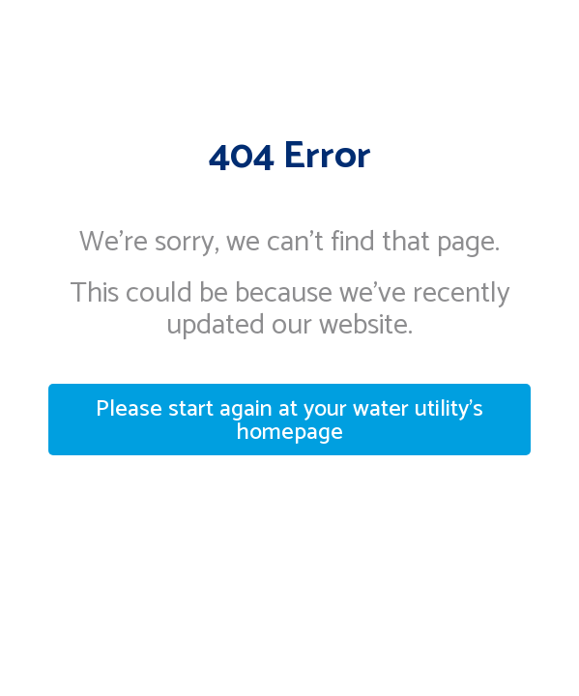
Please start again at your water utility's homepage (289, 421)
